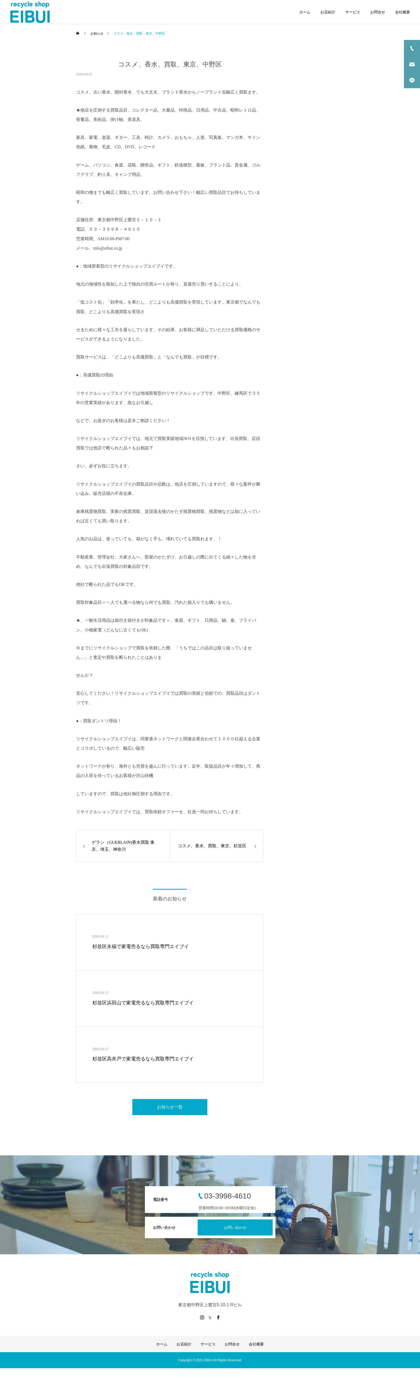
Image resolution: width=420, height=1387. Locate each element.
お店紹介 (327, 12)
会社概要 (402, 12)
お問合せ (377, 12)
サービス (352, 12)
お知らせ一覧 (170, 1107)
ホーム (304, 12)
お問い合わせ (235, 1227)
